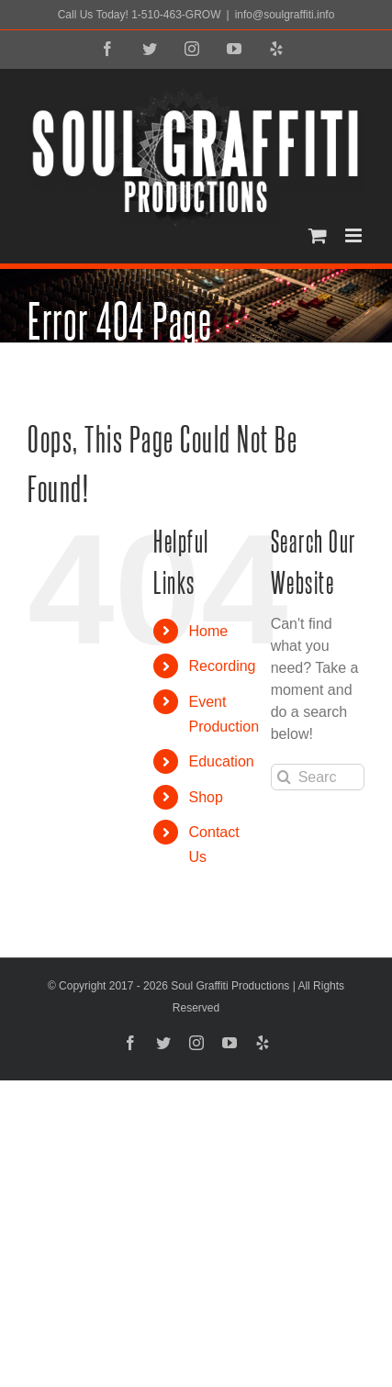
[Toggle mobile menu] (354, 235)
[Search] (284, 777)
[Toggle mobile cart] (317, 235)
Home (209, 631)
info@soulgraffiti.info (285, 14)
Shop (206, 797)
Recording (222, 666)
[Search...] (317, 777)
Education (221, 761)
